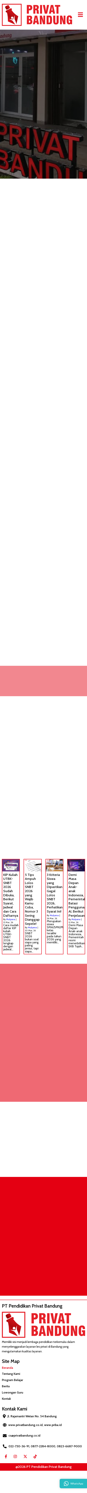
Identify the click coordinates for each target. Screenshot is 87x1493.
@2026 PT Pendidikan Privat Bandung (43, 1467)
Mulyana (10, 919)
